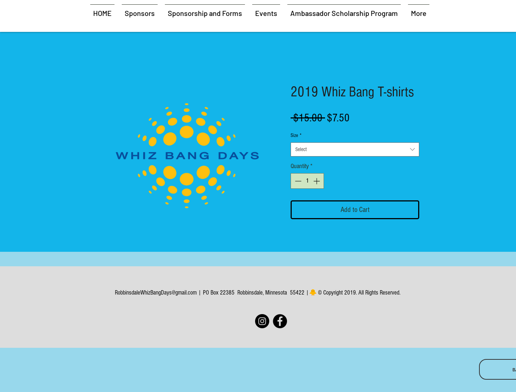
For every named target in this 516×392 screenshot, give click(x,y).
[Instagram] (262, 321)
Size (296, 135)
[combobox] (355, 149)
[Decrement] (297, 181)
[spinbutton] (307, 181)
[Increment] (317, 181)
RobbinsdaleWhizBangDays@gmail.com (156, 292)
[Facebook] (280, 321)
